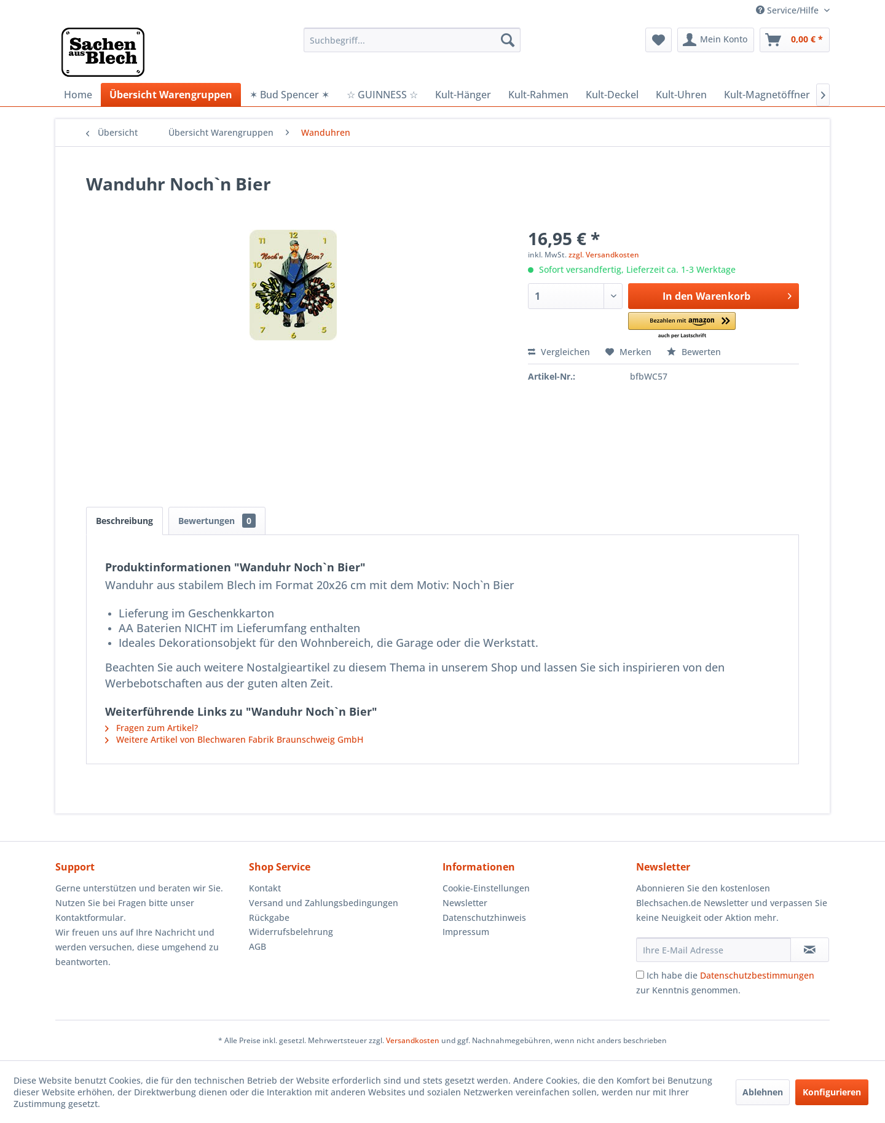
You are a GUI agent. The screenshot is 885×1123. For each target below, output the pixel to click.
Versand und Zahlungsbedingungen (323, 903)
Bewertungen (217, 521)
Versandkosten (412, 1040)
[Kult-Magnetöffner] (767, 94)
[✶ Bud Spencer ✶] (289, 94)
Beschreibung (124, 520)
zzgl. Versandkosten (603, 254)
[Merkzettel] (658, 40)
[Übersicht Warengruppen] (171, 94)
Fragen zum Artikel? (151, 728)
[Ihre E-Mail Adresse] (713, 949)
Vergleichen (559, 352)
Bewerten (694, 352)
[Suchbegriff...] (412, 40)
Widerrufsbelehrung (291, 931)
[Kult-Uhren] (681, 94)
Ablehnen (762, 1092)
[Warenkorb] (795, 40)
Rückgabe (269, 917)
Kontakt (265, 888)
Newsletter (464, 903)
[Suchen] (508, 40)
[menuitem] (412, 40)
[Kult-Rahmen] (538, 94)
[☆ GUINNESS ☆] (382, 94)
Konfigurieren (832, 1092)
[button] (682, 326)
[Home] (78, 94)
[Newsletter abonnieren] (809, 949)
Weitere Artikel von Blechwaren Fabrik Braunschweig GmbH (234, 739)
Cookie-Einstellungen (486, 888)
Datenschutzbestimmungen (757, 975)
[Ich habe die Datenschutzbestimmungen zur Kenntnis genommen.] (640, 975)
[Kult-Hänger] (463, 94)
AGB (257, 946)
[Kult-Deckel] (612, 94)
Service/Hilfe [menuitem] (788, 10)
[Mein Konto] (715, 40)
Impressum (465, 931)
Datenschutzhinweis (484, 917)
